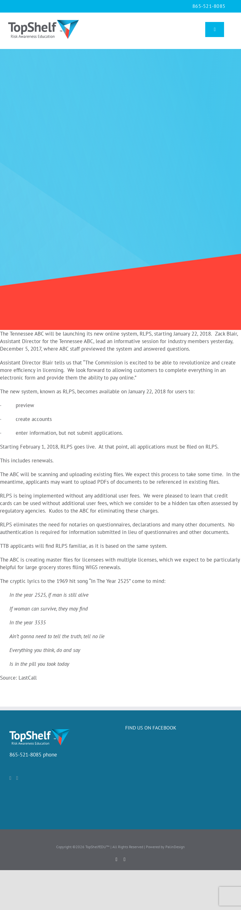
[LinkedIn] (17, 778)
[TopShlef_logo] (43, 19)
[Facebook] (10, 778)
